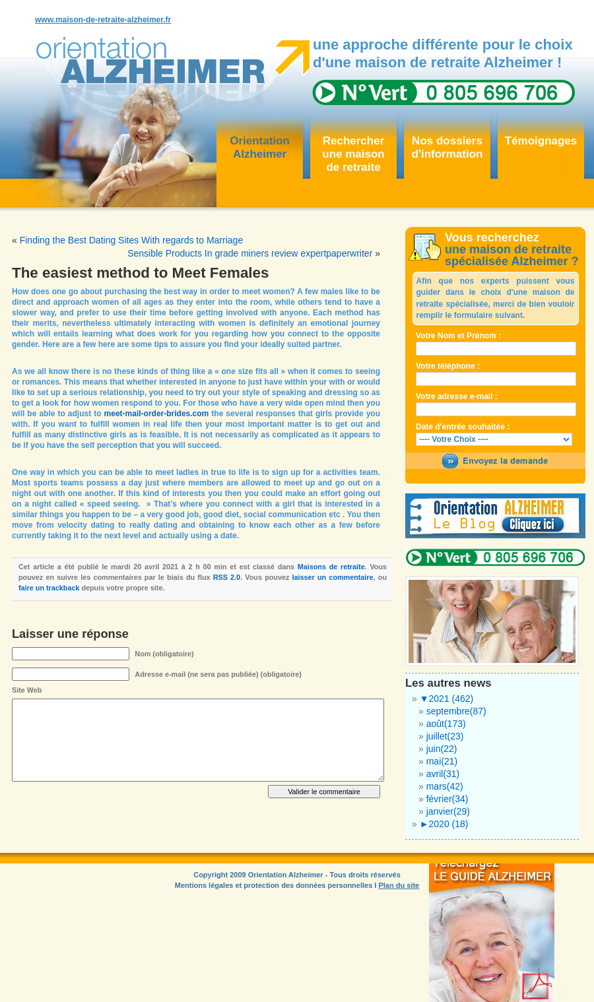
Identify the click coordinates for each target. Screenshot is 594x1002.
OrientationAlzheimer (260, 147)
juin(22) (441, 748)
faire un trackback (48, 588)
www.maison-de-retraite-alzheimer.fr (103, 19)
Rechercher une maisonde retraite (353, 154)
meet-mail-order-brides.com (156, 413)
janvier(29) (448, 811)
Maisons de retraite (331, 567)
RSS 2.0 (226, 577)
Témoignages (541, 141)
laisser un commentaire (333, 577)
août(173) (446, 723)
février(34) (447, 799)
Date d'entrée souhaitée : (463, 426)
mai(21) (441, 761)
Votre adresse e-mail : (457, 396)
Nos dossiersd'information (447, 147)
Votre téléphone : (448, 366)
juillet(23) (445, 736)
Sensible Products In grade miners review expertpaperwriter (249, 253)
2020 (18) (444, 824)
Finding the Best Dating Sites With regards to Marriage (132, 240)
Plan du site (398, 885)
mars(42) (444, 786)
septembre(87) (456, 711)
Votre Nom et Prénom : (458, 335)
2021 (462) (447, 698)
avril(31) (443, 773)
